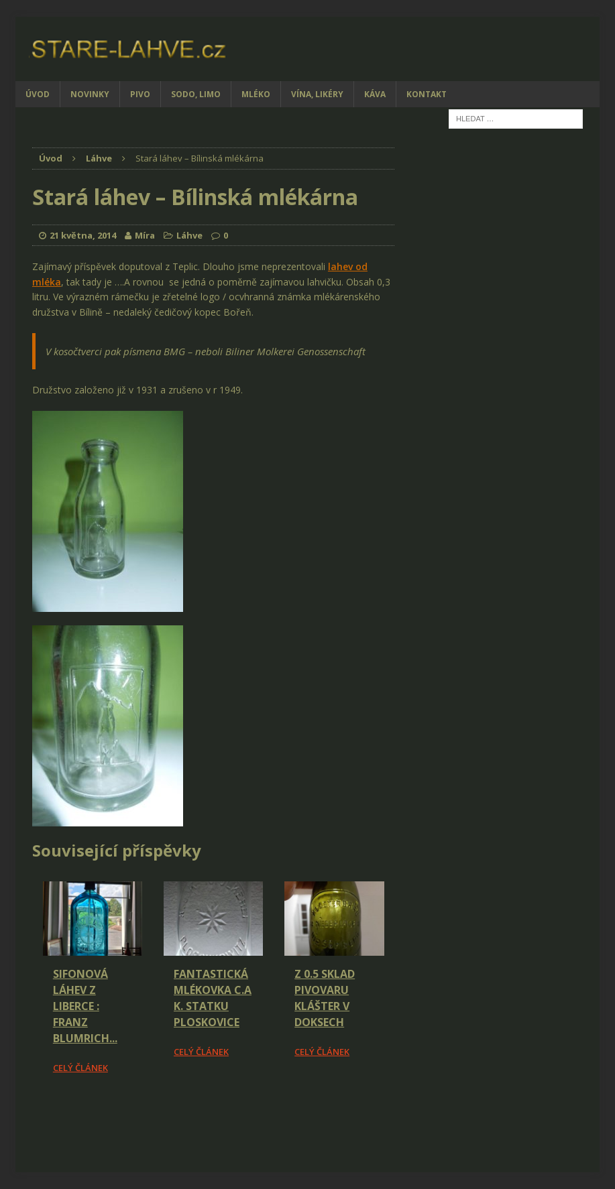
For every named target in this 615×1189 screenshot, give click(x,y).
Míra (145, 235)
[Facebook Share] (34, 1112)
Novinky (89, 94)
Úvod (37, 94)
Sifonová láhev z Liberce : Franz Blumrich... (85, 1006)
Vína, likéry (317, 94)
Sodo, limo (196, 94)
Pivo (140, 94)
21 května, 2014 (83, 235)
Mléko (255, 94)
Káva (375, 94)
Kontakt (426, 94)
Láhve (189, 235)
